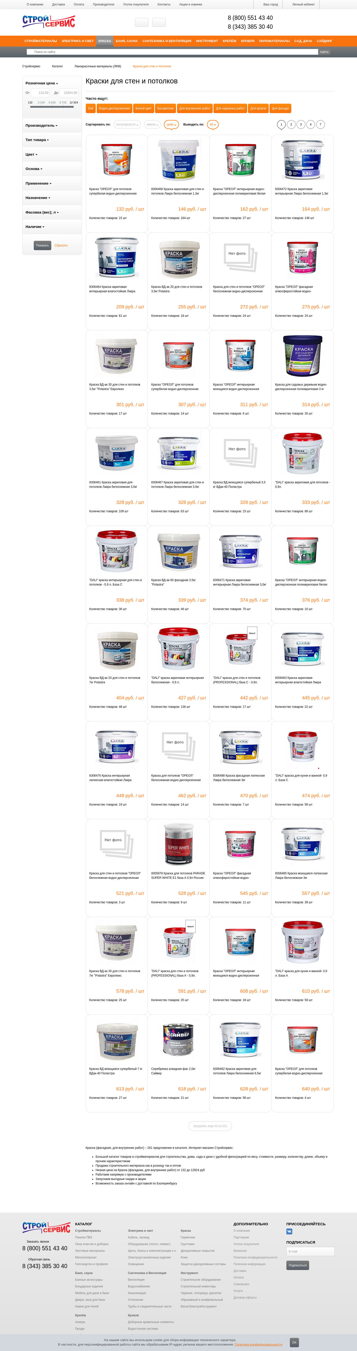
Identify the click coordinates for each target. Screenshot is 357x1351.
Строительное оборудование (201, 1279)
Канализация (137, 1293)
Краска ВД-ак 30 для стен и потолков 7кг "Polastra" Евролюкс (114, 973)
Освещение (136, 1264)
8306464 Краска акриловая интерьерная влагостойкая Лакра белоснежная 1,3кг (112, 289)
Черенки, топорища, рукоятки (201, 1293)
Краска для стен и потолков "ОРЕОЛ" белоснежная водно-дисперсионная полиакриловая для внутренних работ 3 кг (116, 876)
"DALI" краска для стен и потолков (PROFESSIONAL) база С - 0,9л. (237, 680)
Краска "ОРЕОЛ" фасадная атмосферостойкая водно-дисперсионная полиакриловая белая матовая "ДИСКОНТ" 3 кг (239, 876)
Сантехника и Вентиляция (167, 41)
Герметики (188, 1237)
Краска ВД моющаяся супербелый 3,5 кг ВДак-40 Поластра (239, 485)
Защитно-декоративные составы (203, 1264)
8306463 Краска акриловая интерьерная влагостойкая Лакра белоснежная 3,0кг (298, 680)
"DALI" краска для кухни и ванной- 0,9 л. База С (301, 778)
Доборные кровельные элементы (151, 1322)
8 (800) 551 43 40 (250, 18)
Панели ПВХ (83, 1237)
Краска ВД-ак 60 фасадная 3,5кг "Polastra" (173, 582)
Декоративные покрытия (197, 1251)
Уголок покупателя (136, 4)
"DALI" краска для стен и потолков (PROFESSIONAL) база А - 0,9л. (175, 973)
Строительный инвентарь (198, 1286)
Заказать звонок (35, 1241)
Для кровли (258, 108)
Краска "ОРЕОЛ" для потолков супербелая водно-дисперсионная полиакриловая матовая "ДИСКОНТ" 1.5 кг (114, 191)
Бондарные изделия (89, 1286)
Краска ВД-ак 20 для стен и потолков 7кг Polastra (114, 680)
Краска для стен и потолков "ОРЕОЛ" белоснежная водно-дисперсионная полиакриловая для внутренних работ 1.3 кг (239, 289)
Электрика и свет (77, 41)
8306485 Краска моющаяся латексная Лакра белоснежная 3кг (301, 876)
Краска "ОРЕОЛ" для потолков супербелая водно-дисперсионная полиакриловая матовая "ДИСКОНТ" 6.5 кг (300, 1071)
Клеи (184, 1257)
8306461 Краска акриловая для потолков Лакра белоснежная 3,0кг (113, 485)
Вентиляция (136, 1279)
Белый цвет (144, 108)
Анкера (80, 1322)
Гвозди (80, 1328)
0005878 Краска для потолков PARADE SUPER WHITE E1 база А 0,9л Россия (178, 876)
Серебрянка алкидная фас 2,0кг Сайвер (173, 1071)
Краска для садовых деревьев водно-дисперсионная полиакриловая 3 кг (301, 387)
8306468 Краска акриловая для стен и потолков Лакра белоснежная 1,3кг (177, 191)
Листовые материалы (90, 1251)
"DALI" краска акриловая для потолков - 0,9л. (302, 485)
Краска (104, 41)
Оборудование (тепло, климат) (149, 1244)
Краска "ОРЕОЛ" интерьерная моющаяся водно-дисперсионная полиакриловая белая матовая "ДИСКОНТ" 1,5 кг (236, 387)
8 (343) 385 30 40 (250, 27)
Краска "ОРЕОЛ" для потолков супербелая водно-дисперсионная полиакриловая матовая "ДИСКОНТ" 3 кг (177, 387)
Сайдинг (324, 41)
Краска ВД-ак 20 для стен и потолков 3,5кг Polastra (176, 289)
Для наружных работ (230, 108)
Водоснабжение (139, 1286)
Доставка (58, 4)
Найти (324, 52)
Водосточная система (143, 1328)
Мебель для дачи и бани (92, 1293)
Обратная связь (36, 1259)
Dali (90, 108)
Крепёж (230, 41)
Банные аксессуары (89, 1279)
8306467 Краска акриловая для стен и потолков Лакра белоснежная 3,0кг (177, 485)
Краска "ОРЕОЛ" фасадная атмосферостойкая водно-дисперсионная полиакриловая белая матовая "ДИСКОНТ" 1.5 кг (301, 289)
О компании (35, 4)
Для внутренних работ (194, 108)
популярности (127, 124)
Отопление (135, 1300)
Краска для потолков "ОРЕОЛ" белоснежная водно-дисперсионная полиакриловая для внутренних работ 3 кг (178, 778)
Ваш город (268, 4)
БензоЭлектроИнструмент (199, 1306)
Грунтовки (187, 1244)
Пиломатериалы (274, 41)
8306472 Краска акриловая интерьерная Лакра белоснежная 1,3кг (301, 191)
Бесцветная (165, 108)
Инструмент (207, 41)
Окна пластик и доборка (91, 1244)
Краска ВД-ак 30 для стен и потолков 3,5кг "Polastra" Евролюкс (114, 387)
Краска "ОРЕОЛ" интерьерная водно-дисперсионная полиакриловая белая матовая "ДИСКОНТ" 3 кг (301, 582)
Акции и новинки (190, 4)
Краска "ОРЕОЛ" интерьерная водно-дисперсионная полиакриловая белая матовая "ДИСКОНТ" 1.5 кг (239, 191)
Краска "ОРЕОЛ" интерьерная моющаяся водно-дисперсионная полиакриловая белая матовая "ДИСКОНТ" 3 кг (236, 973)
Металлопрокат (86, 1257)
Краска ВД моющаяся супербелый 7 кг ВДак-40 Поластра (115, 1071)
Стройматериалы (41, 41)
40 (213, 124)
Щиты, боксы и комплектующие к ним (154, 1251)
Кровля (247, 41)
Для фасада (280, 108)
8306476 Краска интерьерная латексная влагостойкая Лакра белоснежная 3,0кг (110, 778)
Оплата (79, 4)
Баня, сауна (127, 41)
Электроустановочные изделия (149, 1257)
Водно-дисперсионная (114, 108)
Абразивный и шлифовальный (202, 1300)
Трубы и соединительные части (150, 1306)
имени (152, 124)
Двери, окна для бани (90, 1300)
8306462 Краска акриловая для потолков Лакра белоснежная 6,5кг (237, 1071)
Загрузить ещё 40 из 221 (210, 1126)
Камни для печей (87, 1306)
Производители (103, 4)
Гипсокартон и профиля (91, 1264)
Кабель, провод (138, 1237)
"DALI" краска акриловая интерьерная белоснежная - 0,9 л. (177, 680)
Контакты (164, 4)
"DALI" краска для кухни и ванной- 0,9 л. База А (301, 973)
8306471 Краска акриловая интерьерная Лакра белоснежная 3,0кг (240, 582)
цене (171, 124)
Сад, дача (303, 41)
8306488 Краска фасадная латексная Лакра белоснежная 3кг (239, 778)
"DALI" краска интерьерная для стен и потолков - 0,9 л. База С (115, 582)
